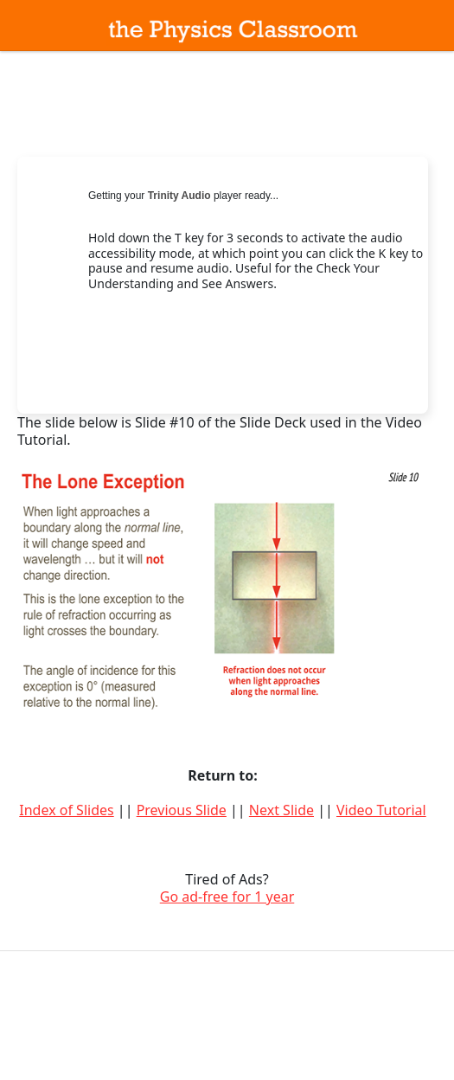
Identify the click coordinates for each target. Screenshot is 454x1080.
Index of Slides (66, 810)
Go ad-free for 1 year (227, 896)
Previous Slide (182, 810)
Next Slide (281, 810)
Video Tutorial (381, 810)
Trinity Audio (179, 196)
